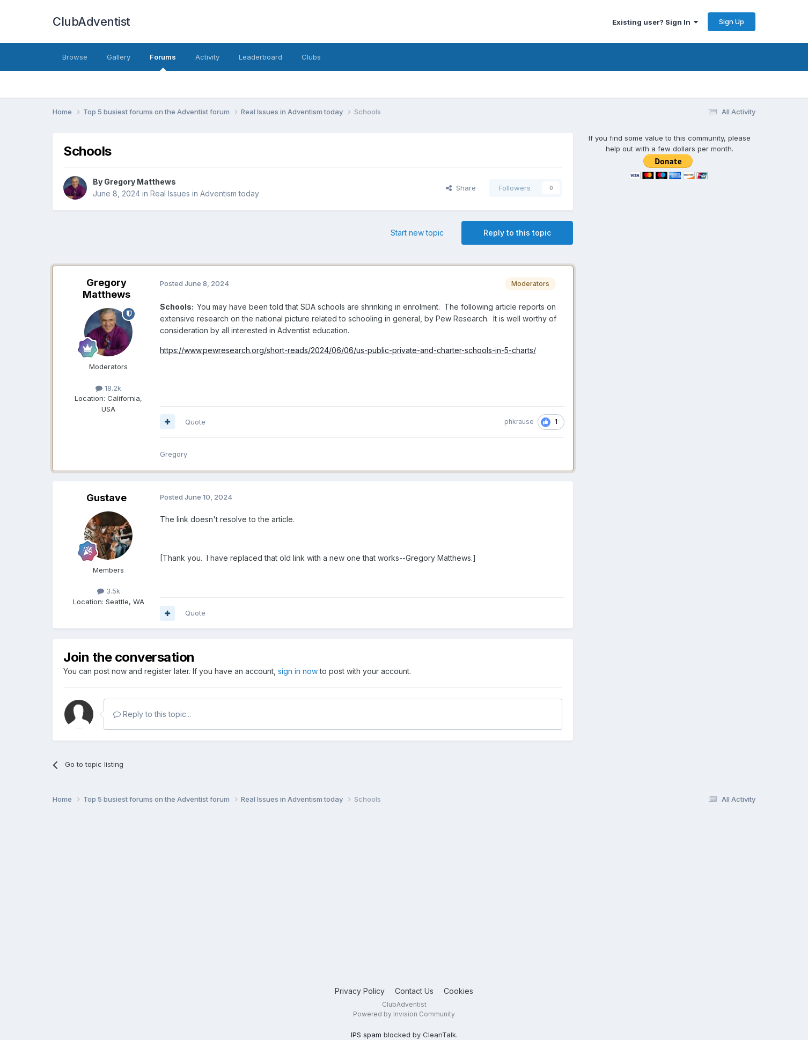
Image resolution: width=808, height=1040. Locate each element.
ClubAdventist (91, 21)
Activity (207, 57)
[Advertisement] (374, 899)
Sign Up (731, 21)
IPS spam (366, 1034)
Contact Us (414, 990)
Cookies (458, 990)
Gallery (118, 57)
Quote (195, 422)
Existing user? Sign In (655, 22)
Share (461, 188)
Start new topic (417, 232)
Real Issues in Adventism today (204, 193)
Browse (74, 57)
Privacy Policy (360, 990)
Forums (163, 62)
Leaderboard (260, 57)
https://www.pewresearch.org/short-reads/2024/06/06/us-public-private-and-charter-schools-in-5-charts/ (348, 350)
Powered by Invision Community (404, 1014)
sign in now (298, 671)
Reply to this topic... (152, 714)
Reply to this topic (517, 232)
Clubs (311, 57)
